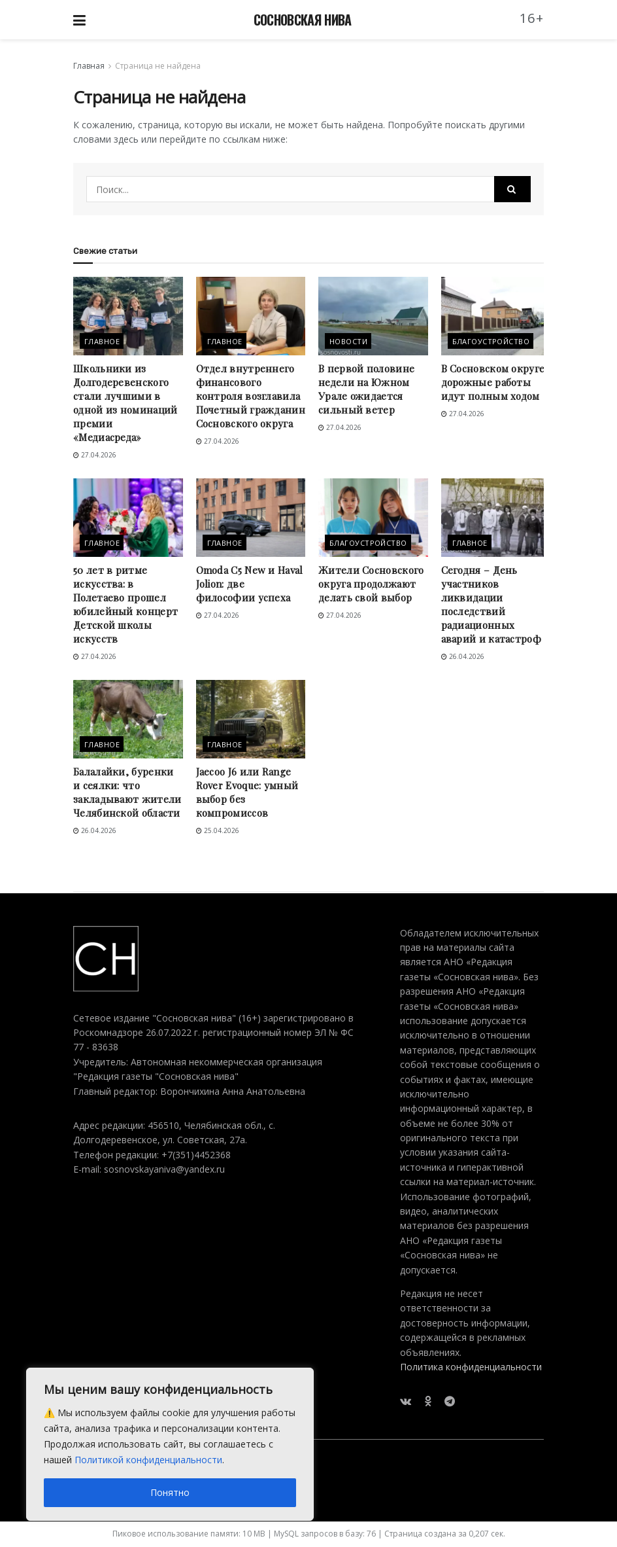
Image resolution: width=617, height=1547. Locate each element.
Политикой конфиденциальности (148, 1459)
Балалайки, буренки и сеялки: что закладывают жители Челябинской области (127, 792)
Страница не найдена (158, 65)
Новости (348, 341)
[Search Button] (512, 189)
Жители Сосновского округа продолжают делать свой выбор (371, 583)
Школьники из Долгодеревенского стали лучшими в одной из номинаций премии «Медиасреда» (125, 403)
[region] (170, 1444)
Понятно (170, 1492)
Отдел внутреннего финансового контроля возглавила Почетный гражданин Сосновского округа (250, 396)
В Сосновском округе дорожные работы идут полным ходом (493, 382)
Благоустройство (491, 341)
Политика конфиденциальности (471, 1366)
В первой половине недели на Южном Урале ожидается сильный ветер (366, 389)
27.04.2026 (94, 454)
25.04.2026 (217, 830)
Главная (89, 65)
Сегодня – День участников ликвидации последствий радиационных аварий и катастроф (491, 604)
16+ (532, 18)
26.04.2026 (462, 656)
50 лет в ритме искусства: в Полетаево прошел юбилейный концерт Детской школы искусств (125, 604)
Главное (102, 341)
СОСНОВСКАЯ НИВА (303, 19)
